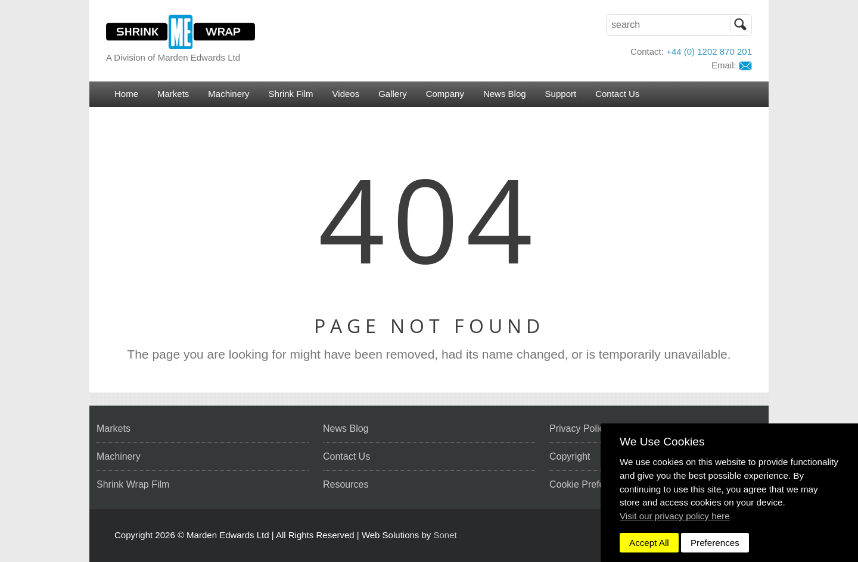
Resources (345, 484)
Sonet (445, 535)
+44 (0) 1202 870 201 (709, 51)
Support (561, 94)
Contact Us (617, 94)
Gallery (392, 94)
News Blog (504, 94)
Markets (173, 94)
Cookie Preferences (591, 484)
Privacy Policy (579, 428)
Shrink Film (291, 94)
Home (126, 94)
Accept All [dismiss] (649, 543)
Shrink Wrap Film (133, 484)
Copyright (569, 456)
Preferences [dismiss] (715, 543)
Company (445, 94)
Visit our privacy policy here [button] (675, 516)
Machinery (228, 94)
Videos (346, 94)
